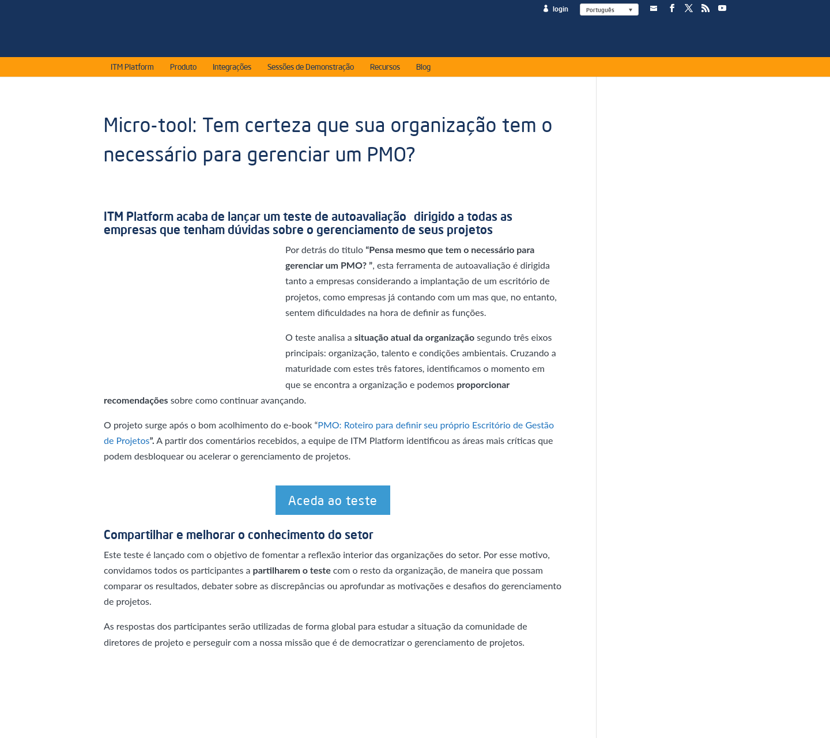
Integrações (232, 68)
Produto (183, 68)
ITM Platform (132, 68)
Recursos (385, 68)
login (560, 9)
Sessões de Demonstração (310, 68)
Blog (423, 68)
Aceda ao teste (333, 500)
